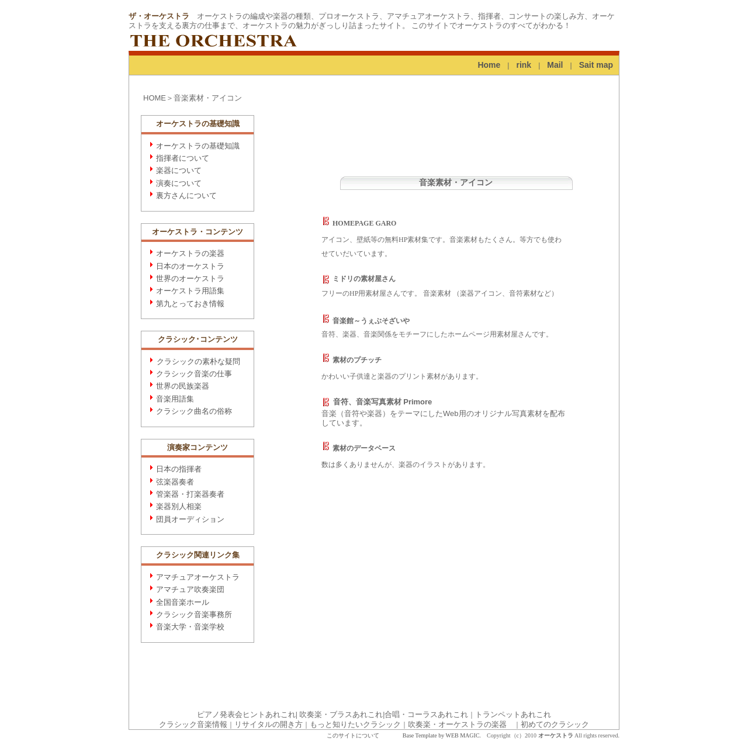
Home (488, 65)
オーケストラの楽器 (190, 253)
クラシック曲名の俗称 (194, 411)
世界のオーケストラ (190, 278)
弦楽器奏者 (175, 481)
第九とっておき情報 (190, 303)
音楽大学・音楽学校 (190, 626)
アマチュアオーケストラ (198, 577)
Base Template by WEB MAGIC (441, 735)
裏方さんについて (186, 195)
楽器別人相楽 (179, 506)
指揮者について (182, 158)
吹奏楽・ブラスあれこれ (341, 714)
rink (523, 65)
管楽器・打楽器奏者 (190, 494)
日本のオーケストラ (190, 266)
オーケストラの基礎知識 (198, 145)
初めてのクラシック (555, 724)
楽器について (179, 170)
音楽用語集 (175, 398)
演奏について (179, 183)
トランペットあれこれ (513, 714)
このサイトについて (353, 735)
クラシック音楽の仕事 (194, 373)
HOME (154, 97)
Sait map (596, 65)
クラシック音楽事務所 (194, 614)
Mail (555, 65)
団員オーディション (190, 519)
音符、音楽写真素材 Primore (376, 401)
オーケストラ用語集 (190, 290)
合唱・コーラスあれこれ (426, 714)
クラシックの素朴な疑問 (198, 361)
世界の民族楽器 (182, 386)
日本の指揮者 (179, 469)
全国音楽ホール (182, 602)
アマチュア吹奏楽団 (190, 589)
